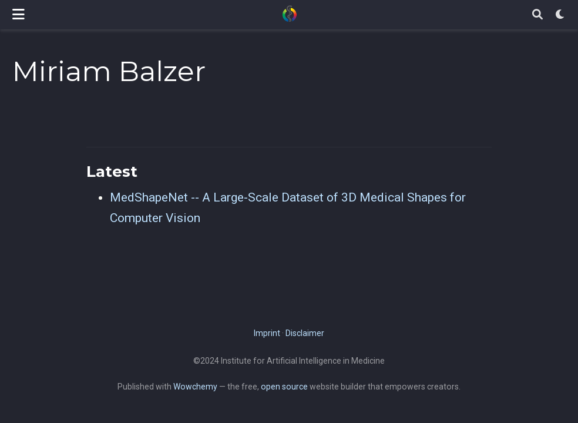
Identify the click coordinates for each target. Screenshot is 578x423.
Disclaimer (304, 333)
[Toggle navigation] (18, 14)
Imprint (267, 333)
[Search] (537, 15)
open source (284, 386)
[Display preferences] (560, 15)
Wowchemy (195, 386)
